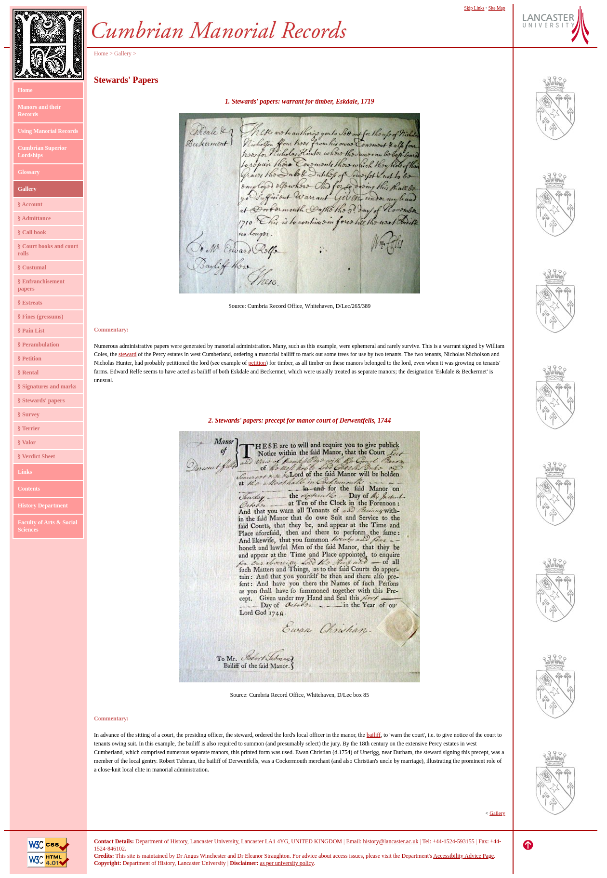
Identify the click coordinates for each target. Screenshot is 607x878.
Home (25, 90)
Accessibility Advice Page (463, 855)
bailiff (374, 735)
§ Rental (28, 372)
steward (127, 354)
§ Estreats (30, 302)
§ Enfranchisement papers (41, 285)
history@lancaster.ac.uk (390, 841)
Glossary (29, 172)
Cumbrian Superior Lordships (42, 152)
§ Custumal (32, 267)
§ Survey (29, 414)
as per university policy (287, 863)
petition (257, 362)
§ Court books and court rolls (48, 250)
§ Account (30, 204)
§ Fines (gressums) (40, 316)
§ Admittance (34, 218)
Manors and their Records (39, 111)
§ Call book (32, 232)
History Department (43, 505)
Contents (29, 488)
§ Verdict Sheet (36, 456)
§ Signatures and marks (47, 386)
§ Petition (29, 358)
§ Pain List (31, 330)
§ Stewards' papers (41, 400)
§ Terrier (29, 428)
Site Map (496, 8)
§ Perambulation (38, 344)
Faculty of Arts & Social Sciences (47, 526)
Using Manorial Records (48, 131)
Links (25, 471)
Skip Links (474, 8)
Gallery (27, 189)
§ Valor (27, 442)
